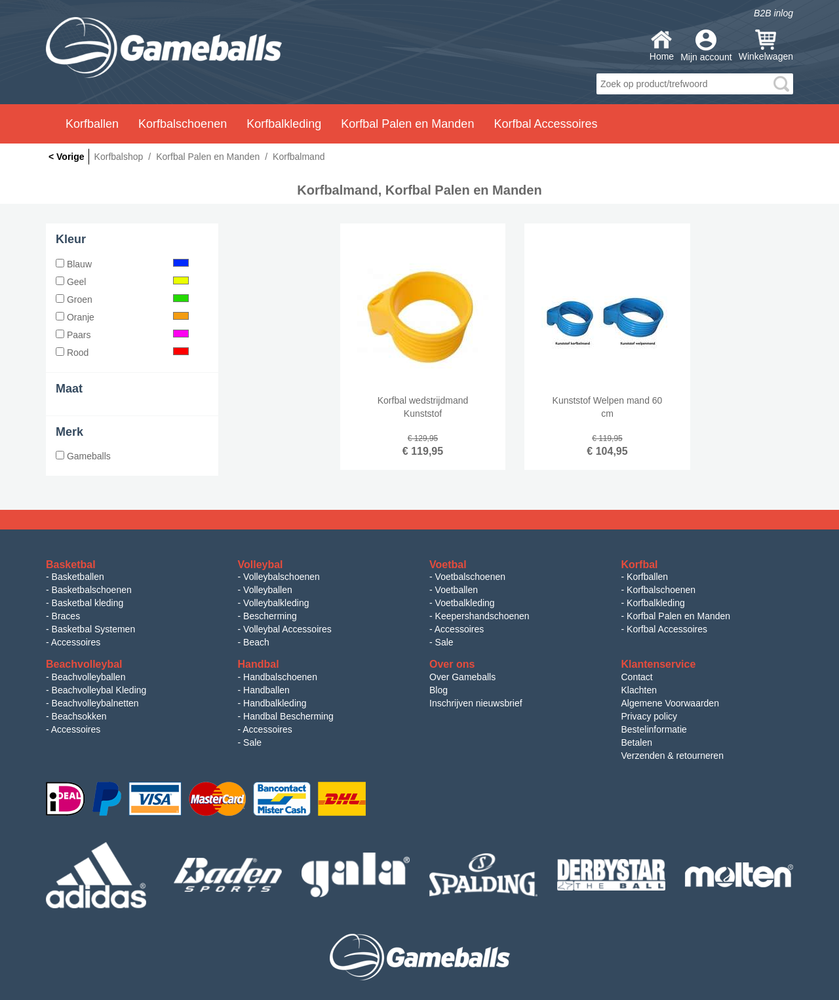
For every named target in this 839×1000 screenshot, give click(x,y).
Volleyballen (267, 590)
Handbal (258, 664)
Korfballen (647, 576)
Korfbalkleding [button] (283, 123)
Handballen (266, 690)
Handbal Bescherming (288, 716)
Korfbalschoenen (661, 590)
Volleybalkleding (276, 603)
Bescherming (270, 616)
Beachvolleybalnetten (95, 703)
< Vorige (67, 156)
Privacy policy (649, 716)
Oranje (122, 317)
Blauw (122, 264)
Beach (256, 642)
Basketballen (78, 576)
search (781, 84)
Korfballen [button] (92, 123)
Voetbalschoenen (470, 576)
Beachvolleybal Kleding (99, 690)
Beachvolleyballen (89, 677)
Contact (637, 677)
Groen (122, 299)
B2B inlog (773, 13)
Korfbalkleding (656, 603)
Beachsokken (79, 716)
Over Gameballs (462, 677)
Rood (122, 352)
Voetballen (456, 590)
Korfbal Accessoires (667, 629)
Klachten (639, 690)
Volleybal (260, 564)
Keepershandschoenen (482, 616)
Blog (438, 690)
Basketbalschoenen (92, 590)
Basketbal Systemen (94, 629)
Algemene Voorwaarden (670, 703)
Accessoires (75, 642)
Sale (444, 642)
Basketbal (71, 564)
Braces (66, 616)
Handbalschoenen (280, 677)
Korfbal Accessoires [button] (545, 123)
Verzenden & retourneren (672, 755)
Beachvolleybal (84, 664)
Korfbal (639, 564)
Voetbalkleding (465, 603)
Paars (122, 335)
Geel (122, 282)
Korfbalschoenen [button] (182, 123)
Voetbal (448, 564)
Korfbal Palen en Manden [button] (407, 123)
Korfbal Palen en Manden (678, 616)
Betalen (636, 742)
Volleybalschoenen (281, 576)
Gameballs (83, 456)
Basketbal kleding (88, 603)
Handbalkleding (275, 703)
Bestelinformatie (654, 729)
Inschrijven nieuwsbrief (475, 703)
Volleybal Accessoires (287, 629)
